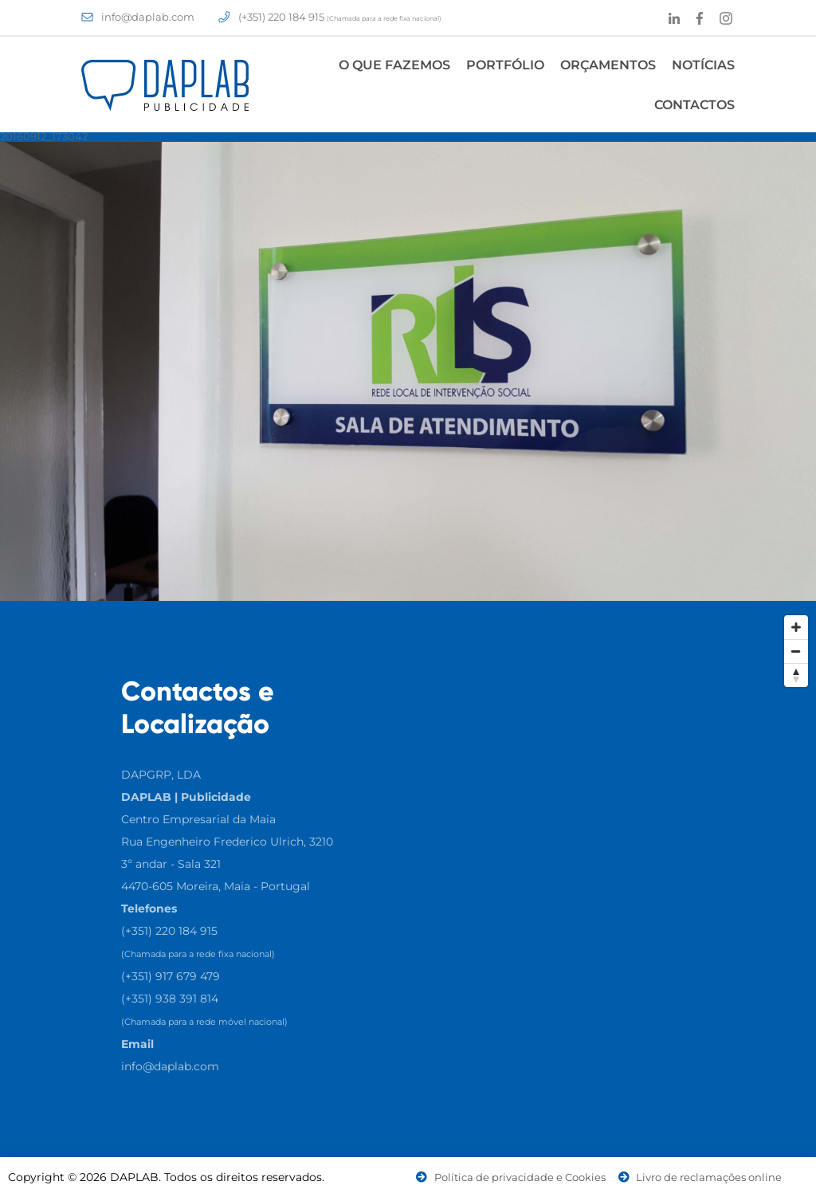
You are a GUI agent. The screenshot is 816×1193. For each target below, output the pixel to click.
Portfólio (505, 65)
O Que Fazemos (394, 65)
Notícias (703, 65)
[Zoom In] (796, 627)
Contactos (694, 104)
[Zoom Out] (796, 651)
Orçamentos (608, 65)
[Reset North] (796, 675)
